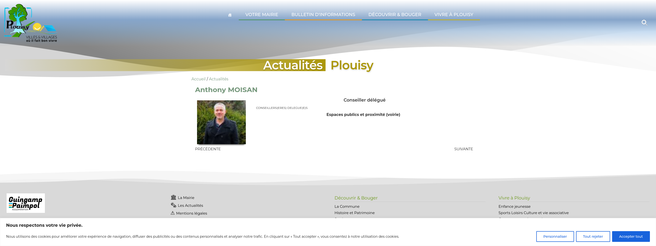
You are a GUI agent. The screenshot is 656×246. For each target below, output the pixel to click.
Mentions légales (191, 213)
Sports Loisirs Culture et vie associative (533, 212)
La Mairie (186, 197)
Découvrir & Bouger (394, 14)
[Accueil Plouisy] (230, 15)
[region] (328, 232)
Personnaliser (555, 236)
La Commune (347, 206)
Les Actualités (190, 205)
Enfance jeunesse (514, 206)
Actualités (218, 79)
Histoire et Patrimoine (355, 212)
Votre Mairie (261, 14)
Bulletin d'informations (323, 14)
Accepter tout (631, 236)
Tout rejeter (593, 236)
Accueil (198, 79)
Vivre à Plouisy (454, 14)
